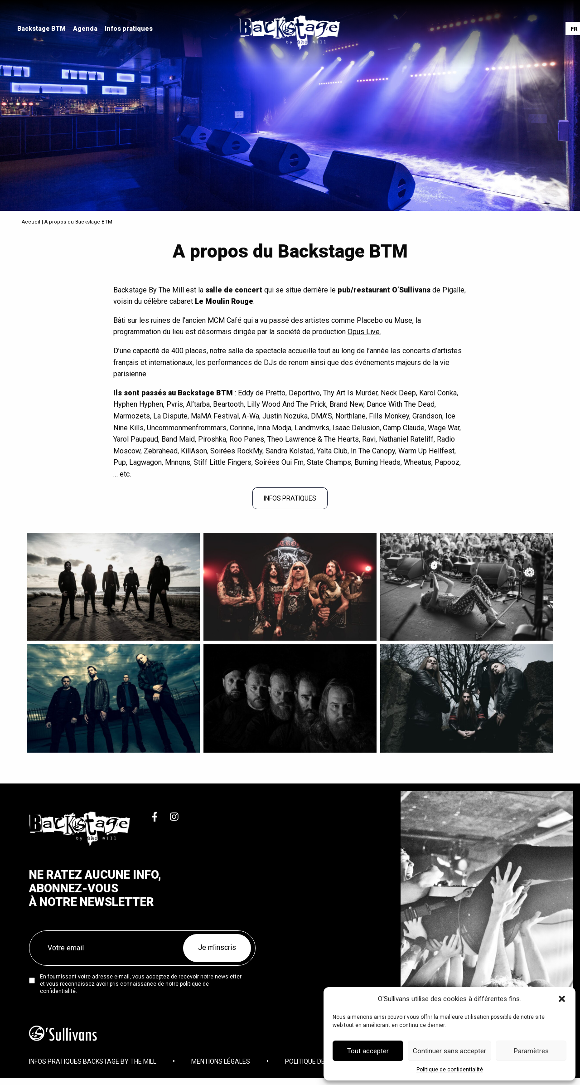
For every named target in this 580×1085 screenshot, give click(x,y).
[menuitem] (42, 29)
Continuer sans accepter (449, 1051)
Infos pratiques (130, 29)
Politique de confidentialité (449, 1069)
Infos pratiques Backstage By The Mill (92, 1064)
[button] (561, 998)
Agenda (86, 29)
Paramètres (531, 1051)
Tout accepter (368, 1051)
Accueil (31, 222)
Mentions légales (220, 1064)
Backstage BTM (42, 29)
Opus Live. (364, 331)
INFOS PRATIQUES (290, 498)
